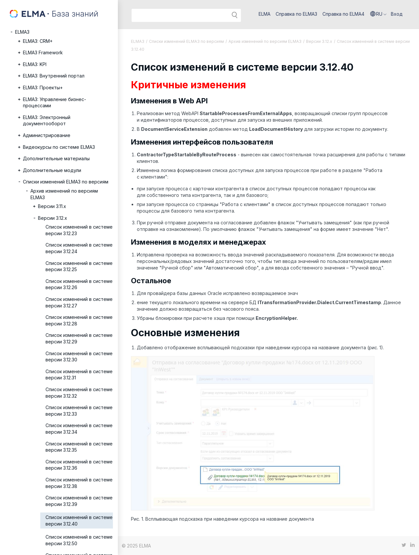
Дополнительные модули (52, 170)
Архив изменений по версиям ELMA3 (64, 194)
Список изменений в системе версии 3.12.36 (79, 465)
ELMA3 (22, 32)
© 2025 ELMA (136, 545)
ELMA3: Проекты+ (43, 87)
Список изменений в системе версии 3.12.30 (79, 357)
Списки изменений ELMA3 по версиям (65, 181)
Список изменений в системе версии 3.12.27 (79, 302)
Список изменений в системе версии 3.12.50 (79, 540)
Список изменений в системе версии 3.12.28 (79, 320)
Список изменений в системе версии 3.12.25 (79, 266)
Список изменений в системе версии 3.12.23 (79, 230)
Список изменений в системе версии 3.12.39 (79, 501)
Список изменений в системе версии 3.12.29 (79, 338)
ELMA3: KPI (34, 64)
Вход (397, 14)
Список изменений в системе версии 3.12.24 (79, 248)
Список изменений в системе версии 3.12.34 (79, 429)
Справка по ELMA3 (296, 14)
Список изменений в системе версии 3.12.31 (79, 375)
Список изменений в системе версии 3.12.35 (79, 447)
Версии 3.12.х (52, 218)
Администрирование (46, 135)
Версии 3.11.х (52, 206)
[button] (378, 14)
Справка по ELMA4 (343, 14)
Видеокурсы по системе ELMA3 (59, 147)
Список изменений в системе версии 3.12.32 (79, 393)
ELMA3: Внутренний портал (53, 75)
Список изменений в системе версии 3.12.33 (79, 411)
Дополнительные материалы (56, 158)
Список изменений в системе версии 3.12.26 (79, 284)
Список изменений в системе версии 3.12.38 (79, 483)
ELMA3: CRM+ (38, 41)
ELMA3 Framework (43, 52)
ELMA (264, 14)
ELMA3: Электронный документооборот (46, 120)
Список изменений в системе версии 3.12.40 (79, 520)
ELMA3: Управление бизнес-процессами (54, 102)
